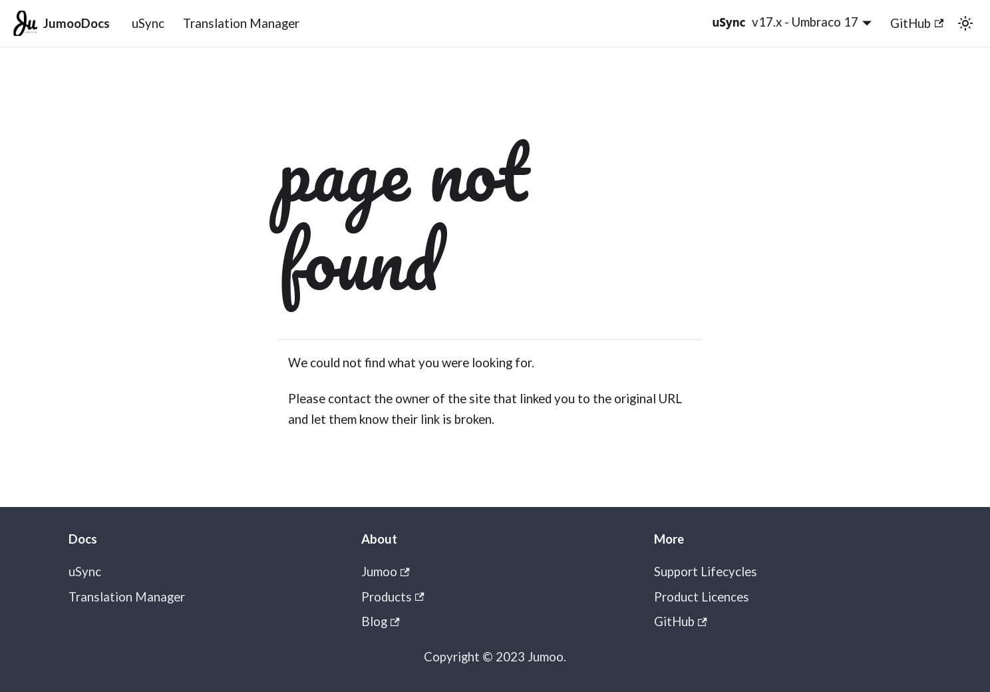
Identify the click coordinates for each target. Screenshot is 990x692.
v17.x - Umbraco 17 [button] (805, 22)
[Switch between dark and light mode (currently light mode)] (965, 23)
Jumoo (385, 571)
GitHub (916, 23)
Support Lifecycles (705, 571)
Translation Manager (241, 23)
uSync (148, 23)
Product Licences (701, 597)
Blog (380, 621)
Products (392, 597)
